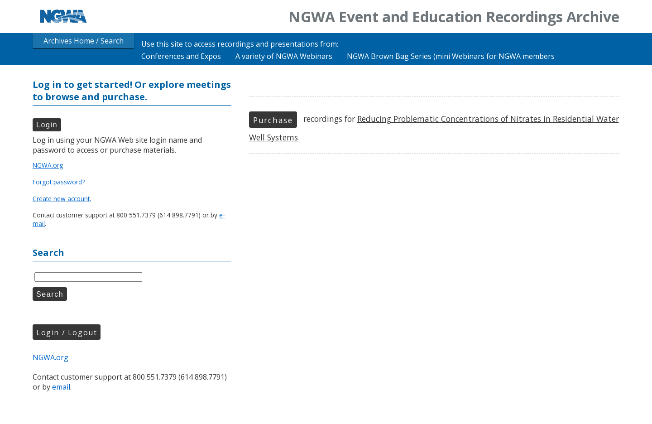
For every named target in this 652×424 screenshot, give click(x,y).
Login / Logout (66, 332)
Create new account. (62, 198)
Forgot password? (59, 182)
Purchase (273, 120)
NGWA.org (48, 165)
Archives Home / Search (83, 41)
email (61, 387)
